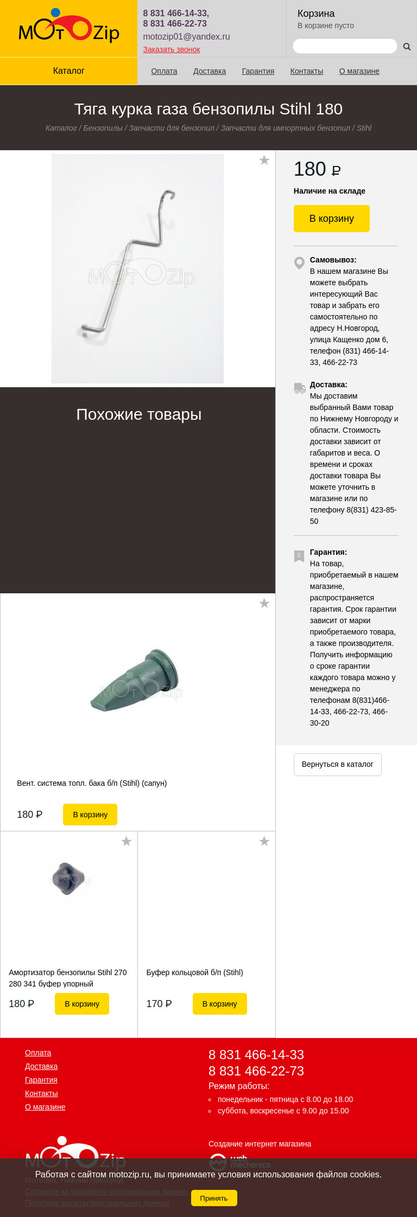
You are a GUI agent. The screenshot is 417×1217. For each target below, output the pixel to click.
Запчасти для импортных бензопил (286, 128)
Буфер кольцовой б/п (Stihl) (195, 972)
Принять (214, 1198)
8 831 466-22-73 (174, 23)
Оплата (164, 71)
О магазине (359, 71)
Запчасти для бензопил (171, 128)
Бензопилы (103, 128)
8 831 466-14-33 (256, 1054)
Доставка (209, 71)
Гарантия (258, 71)
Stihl (364, 128)
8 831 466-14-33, (176, 13)
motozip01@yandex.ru (186, 36)
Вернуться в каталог (338, 764)
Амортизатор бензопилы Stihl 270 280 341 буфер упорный (68, 978)
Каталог (69, 70)
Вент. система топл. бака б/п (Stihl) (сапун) (92, 783)
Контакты (306, 71)
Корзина (316, 13)
